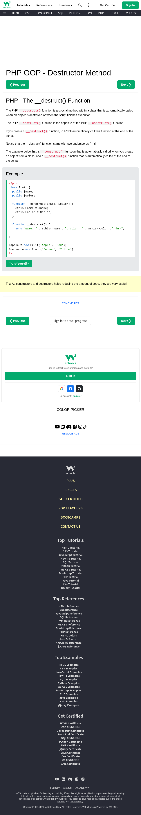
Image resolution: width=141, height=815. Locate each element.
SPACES (70, 489)
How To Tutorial (71, 558)
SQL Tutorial (70, 562)
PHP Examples (69, 694)
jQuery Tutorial (70, 588)
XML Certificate (70, 763)
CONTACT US (71, 526)
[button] (80, 5)
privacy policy (76, 801)
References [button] (44, 5)
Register (77, 396)
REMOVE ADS (70, 303)
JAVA (89, 13)
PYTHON (74, 13)
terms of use (116, 799)
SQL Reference (69, 617)
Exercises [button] (65, 5)
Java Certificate (70, 752)
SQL (61, 13)
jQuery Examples (68, 705)
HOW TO (115, 13)
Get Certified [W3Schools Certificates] (108, 5)
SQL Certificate (70, 738)
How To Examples (69, 675)
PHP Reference (68, 632)
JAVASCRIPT (44, 13)
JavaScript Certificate (70, 730)
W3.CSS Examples (69, 686)
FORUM (55, 787)
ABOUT (68, 787)
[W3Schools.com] (70, 471)
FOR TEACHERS (71, 508)
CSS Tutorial (70, 551)
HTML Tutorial (70, 547)
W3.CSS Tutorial (71, 569)
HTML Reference (69, 606)
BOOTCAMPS (70, 517)
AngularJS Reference (69, 643)
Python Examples (68, 683)
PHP (101, 13)
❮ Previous (18, 84)
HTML (16, 13)
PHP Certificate (70, 745)
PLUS (70, 480)
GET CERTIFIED (71, 499)
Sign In (70, 375)
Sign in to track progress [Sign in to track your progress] (70, 321)
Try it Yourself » (19, 263)
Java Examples (68, 697)
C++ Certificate (71, 756)
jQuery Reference (68, 646)
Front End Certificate (70, 734)
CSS (27, 13)
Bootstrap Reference (69, 628)
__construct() (99, 123)
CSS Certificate (70, 727)
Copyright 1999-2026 (33, 807)
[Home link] (7, 5)
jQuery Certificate (70, 749)
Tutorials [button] (23, 5)
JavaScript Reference (68, 613)
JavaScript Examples (69, 672)
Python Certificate (70, 741)
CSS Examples (68, 668)
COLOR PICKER (70, 410)
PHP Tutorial (70, 577)
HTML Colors (69, 635)
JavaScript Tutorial (70, 555)
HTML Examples (69, 665)
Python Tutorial (70, 566)
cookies (61, 801)
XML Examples (69, 701)
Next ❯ (126, 84)
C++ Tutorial (70, 584)
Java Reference (68, 639)
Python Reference (69, 621)
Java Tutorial (70, 580)
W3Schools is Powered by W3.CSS (99, 807)
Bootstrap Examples (68, 690)
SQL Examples (68, 679)
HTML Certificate (70, 723)
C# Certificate (70, 760)
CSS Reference (69, 610)
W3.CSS (131, 13)
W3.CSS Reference (68, 624)
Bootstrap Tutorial (70, 573)
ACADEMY (82, 787)
